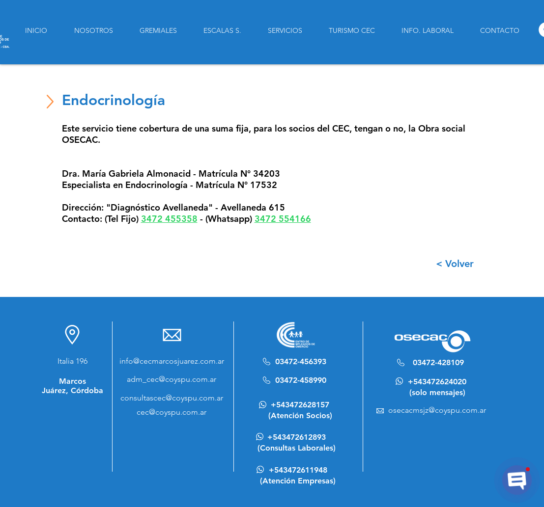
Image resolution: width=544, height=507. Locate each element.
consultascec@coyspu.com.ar (171, 397)
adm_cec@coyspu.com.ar (171, 379)
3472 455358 (169, 218)
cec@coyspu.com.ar (171, 412)
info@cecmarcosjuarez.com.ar (171, 361)
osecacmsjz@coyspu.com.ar (437, 410)
